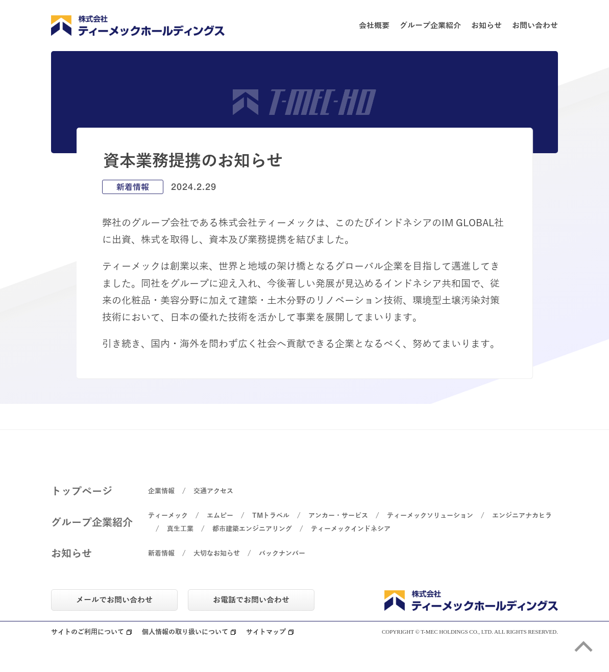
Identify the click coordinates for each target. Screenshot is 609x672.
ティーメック (168, 515)
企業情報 (161, 491)
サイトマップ (266, 632)
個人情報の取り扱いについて (185, 632)
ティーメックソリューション (430, 515)
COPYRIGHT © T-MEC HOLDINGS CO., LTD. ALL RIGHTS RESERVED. (470, 632)
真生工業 (180, 529)
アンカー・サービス (338, 515)
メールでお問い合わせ (114, 600)
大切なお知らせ (216, 553)
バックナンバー (282, 553)
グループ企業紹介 (430, 25)
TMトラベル (270, 515)
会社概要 (374, 25)
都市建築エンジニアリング (252, 529)
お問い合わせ (535, 25)
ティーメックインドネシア (351, 529)
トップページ (81, 491)
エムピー (220, 515)
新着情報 (161, 553)
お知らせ (486, 25)
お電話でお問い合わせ (251, 600)
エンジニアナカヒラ (522, 515)
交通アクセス (213, 491)
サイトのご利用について (87, 632)
